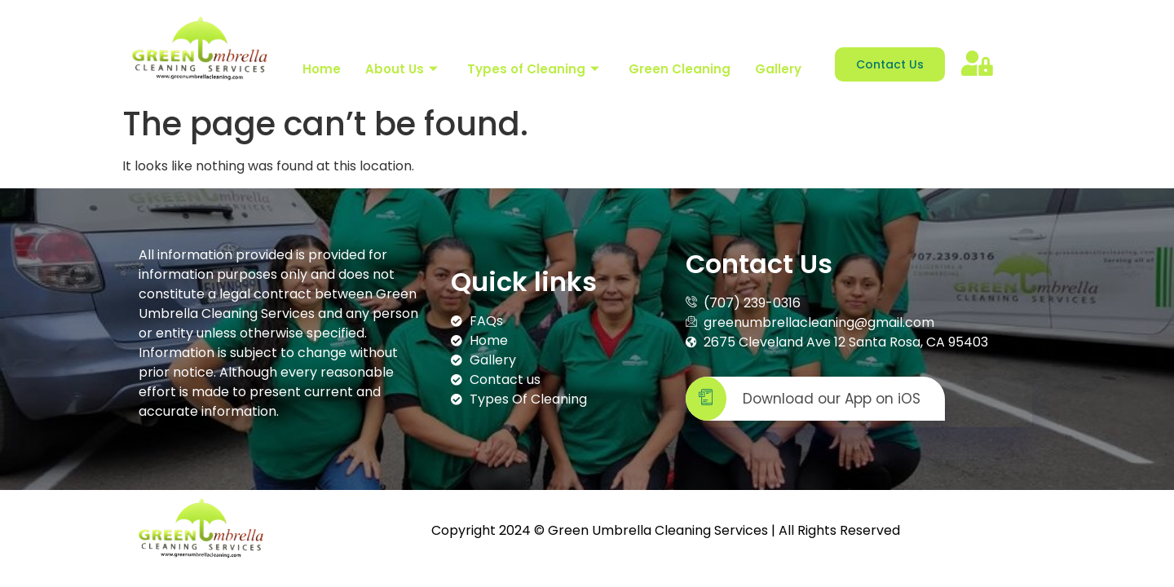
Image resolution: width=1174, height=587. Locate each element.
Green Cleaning (679, 68)
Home (321, 68)
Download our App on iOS (803, 399)
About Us (401, 68)
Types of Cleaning (533, 68)
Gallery (778, 68)
